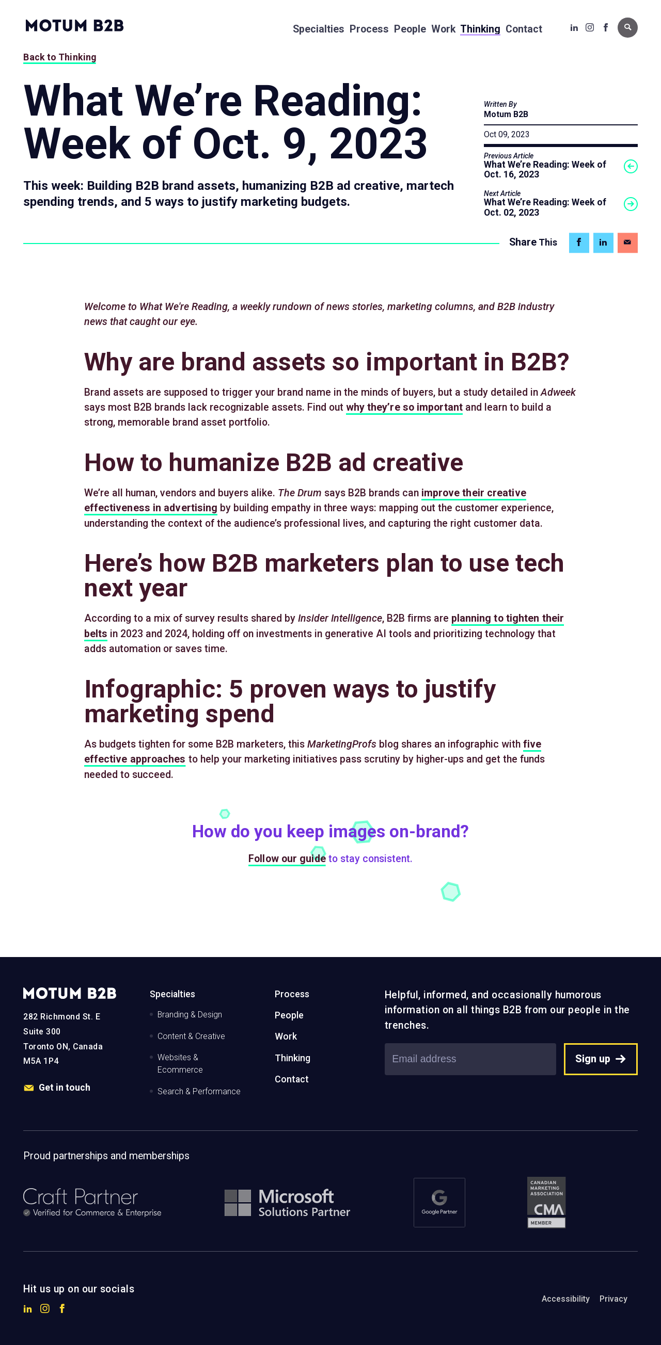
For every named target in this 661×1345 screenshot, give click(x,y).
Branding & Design (190, 1014)
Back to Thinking (59, 57)
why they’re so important (404, 407)
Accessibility (566, 1299)
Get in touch (56, 1088)
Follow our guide (287, 859)
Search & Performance (199, 1091)
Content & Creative (191, 1036)
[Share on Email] (628, 243)
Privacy (613, 1299)
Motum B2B (506, 114)
